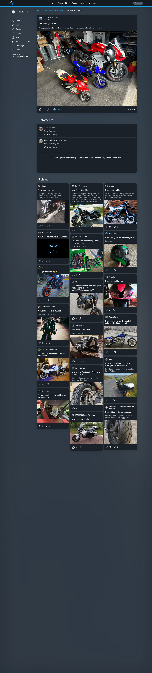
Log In (60, 158)
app (76, 158)
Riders (60, 3)
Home (53, 3)
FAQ (14, 55)
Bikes (67, 3)
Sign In (138, 3)
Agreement (20, 56)
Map (88, 3)
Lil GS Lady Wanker (51, 140)
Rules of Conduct (22, 57)
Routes (74, 3)
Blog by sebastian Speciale (53, 11)
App (94, 3)
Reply (55, 135)
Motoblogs (18, 46)
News (16, 50)
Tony (46, 128)
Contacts (19, 55)
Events (82, 3)
